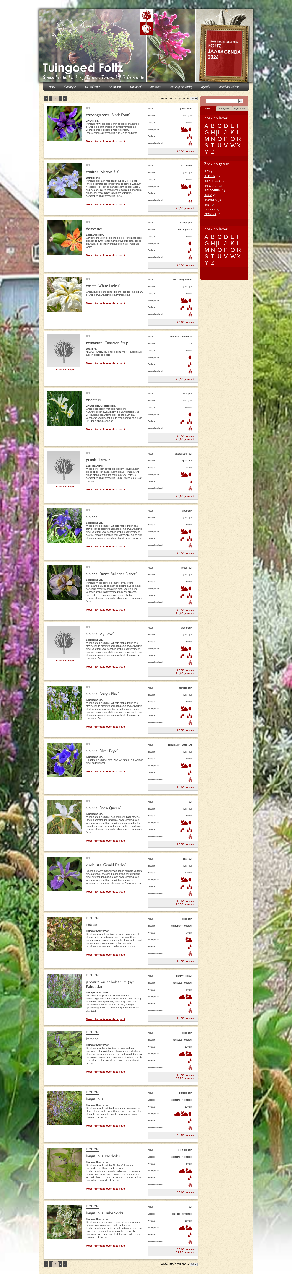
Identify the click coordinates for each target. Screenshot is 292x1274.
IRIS (206, 204)
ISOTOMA (210, 214)
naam (208, 108)
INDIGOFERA (212, 190)
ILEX (207, 171)
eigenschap (240, 108)
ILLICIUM (209, 176)
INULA (208, 195)
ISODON (209, 209)
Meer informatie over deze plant (105, 141)
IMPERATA (210, 185)
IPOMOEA (210, 200)
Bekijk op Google (65, 369)
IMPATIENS (211, 180)
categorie (224, 108)
